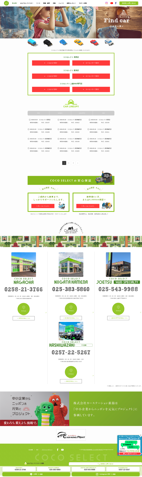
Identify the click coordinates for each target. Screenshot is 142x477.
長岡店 (38, 124)
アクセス (23, 323)
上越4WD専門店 (82, 124)
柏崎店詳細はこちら (72, 382)
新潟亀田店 (60, 124)
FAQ (38, 451)
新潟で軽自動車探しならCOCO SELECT (91, 451)
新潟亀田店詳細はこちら (72, 326)
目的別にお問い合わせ (129, 3)
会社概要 (31, 451)
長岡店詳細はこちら (24, 326)
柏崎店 (104, 124)
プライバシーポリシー (49, 451)
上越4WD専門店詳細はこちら (119, 326)
